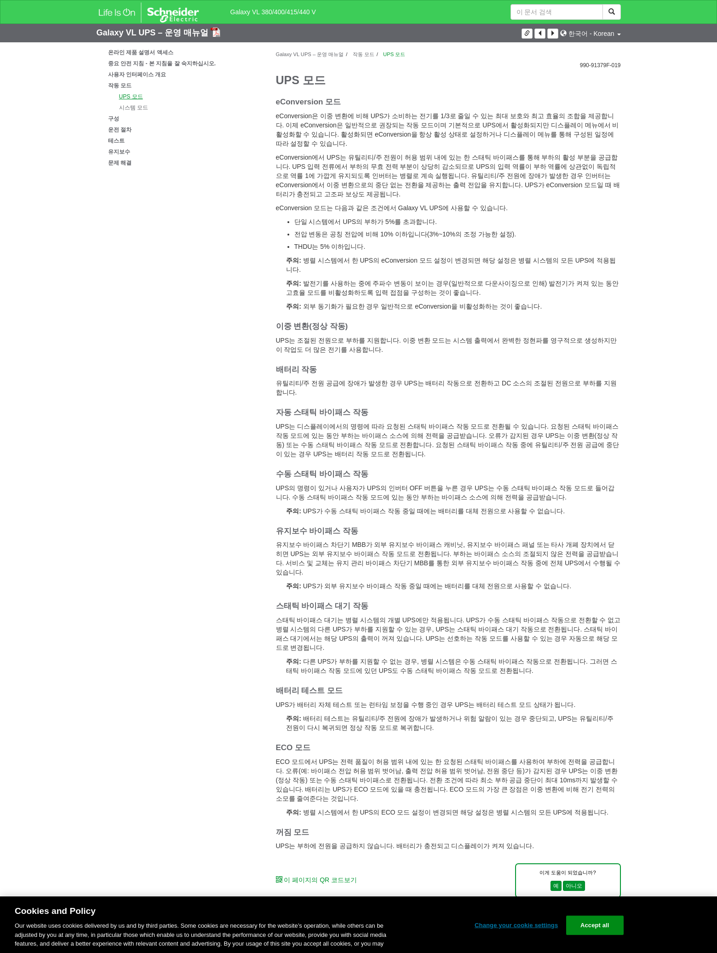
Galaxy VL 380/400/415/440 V (273, 12)
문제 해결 (120, 163)
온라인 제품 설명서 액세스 (140, 52)
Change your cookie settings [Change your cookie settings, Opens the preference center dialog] (516, 925)
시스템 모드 (133, 107)
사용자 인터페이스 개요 (137, 74)
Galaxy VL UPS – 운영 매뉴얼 (154, 32)
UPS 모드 (131, 96)
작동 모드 (120, 85)
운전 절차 (120, 129)
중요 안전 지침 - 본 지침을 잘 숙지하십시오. (162, 63)
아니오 (574, 886)
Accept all (594, 925)
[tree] (179, 107)
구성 (113, 118)
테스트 (116, 141)
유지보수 (119, 152)
